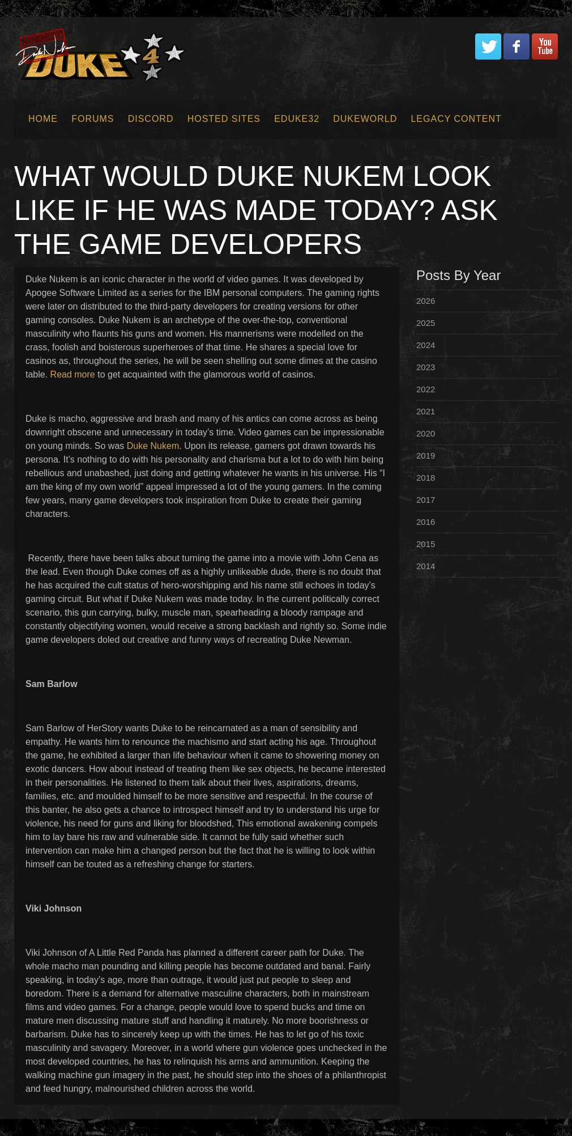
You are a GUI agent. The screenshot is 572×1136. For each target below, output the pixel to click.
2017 (425, 500)
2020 (425, 433)
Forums (92, 119)
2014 (425, 566)
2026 (425, 301)
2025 (425, 323)
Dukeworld (365, 119)
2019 (425, 455)
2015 (425, 544)
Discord (151, 119)
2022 (425, 389)
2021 (425, 411)
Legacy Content (456, 119)
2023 (425, 367)
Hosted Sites (224, 119)
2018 (425, 477)
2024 (425, 345)
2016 (425, 522)
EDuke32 (296, 119)
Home (43, 119)
